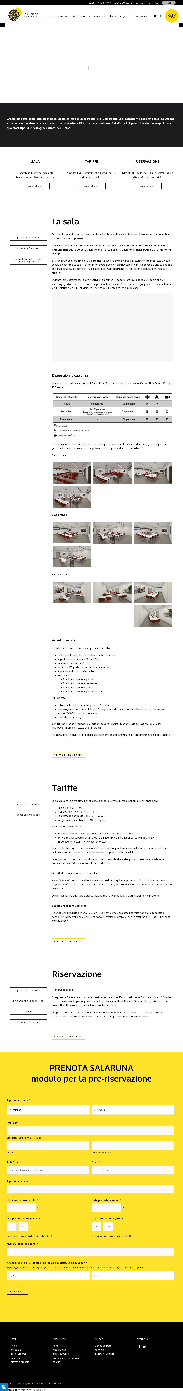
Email (96, 1162)
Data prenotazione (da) (22, 1200)
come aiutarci (97, 16)
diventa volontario (104, 1353)
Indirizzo (13, 1122)
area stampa (59, 1348)
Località (11, 1152)
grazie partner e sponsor (66, 1357)
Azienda (17, 1109)
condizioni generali (24, 1382)
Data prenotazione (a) (106, 1200)
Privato (101, 1109)
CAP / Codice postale (102, 1152)
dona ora (100, 1348)
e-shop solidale (140, 16)
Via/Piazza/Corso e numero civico (24, 1138)
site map (58, 1382)
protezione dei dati (44, 1382)
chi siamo (61, 16)
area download (61, 1353)
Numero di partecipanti (22, 1243)
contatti (57, 1361)
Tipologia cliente (19, 1100)
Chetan (22, 1388)
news (55, 1345)
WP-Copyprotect (37, 1388)
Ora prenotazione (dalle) (24, 1218)
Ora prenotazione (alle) (108, 1218)
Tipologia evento (18, 1181)
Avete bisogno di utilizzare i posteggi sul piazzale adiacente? (47, 1262)
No (98, 1275)
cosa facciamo (78, 16)
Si (13, 1275)
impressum (9, 1382)
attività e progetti (118, 16)
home (49, 16)
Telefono (14, 1162)
